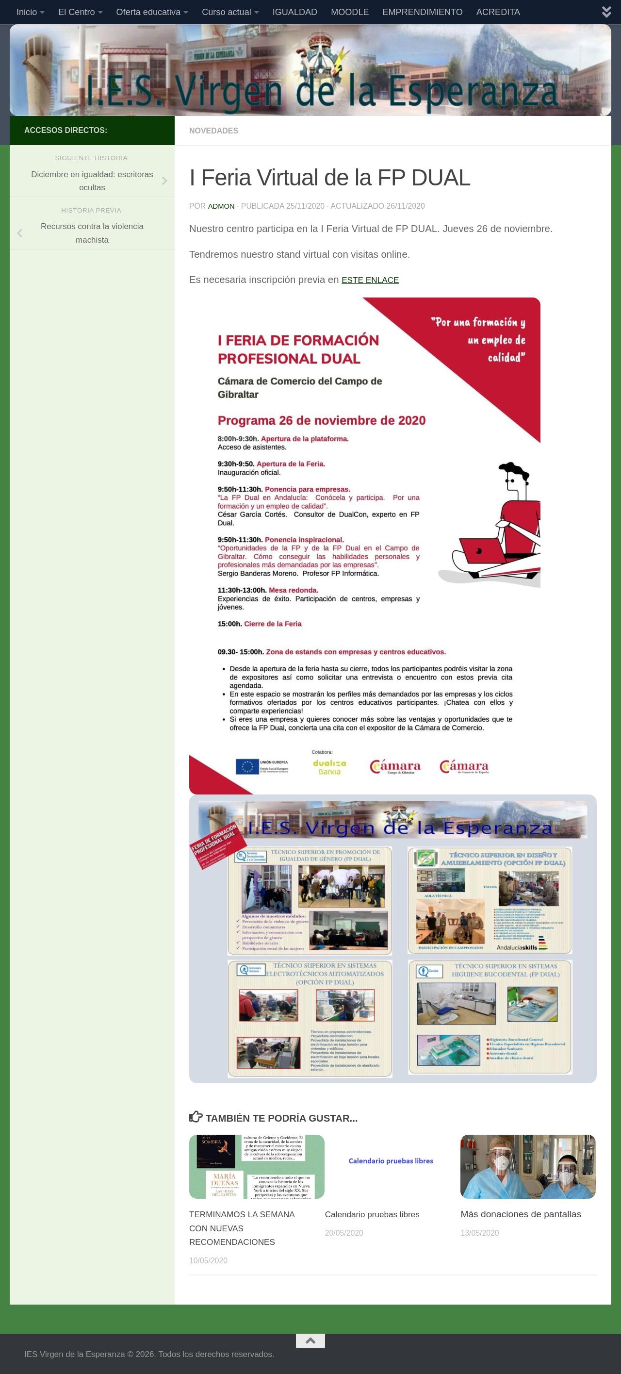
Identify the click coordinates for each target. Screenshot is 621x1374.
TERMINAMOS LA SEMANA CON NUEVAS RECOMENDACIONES (248, 1227)
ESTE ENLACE (375, 278)
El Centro (76, 12)
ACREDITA (498, 12)
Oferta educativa (148, 12)
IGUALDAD (295, 12)
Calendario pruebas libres (378, 1213)
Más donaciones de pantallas (520, 1213)
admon (222, 205)
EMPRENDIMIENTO (423, 12)
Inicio (26, 12)
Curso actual (226, 12)
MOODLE (350, 12)
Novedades (217, 130)
